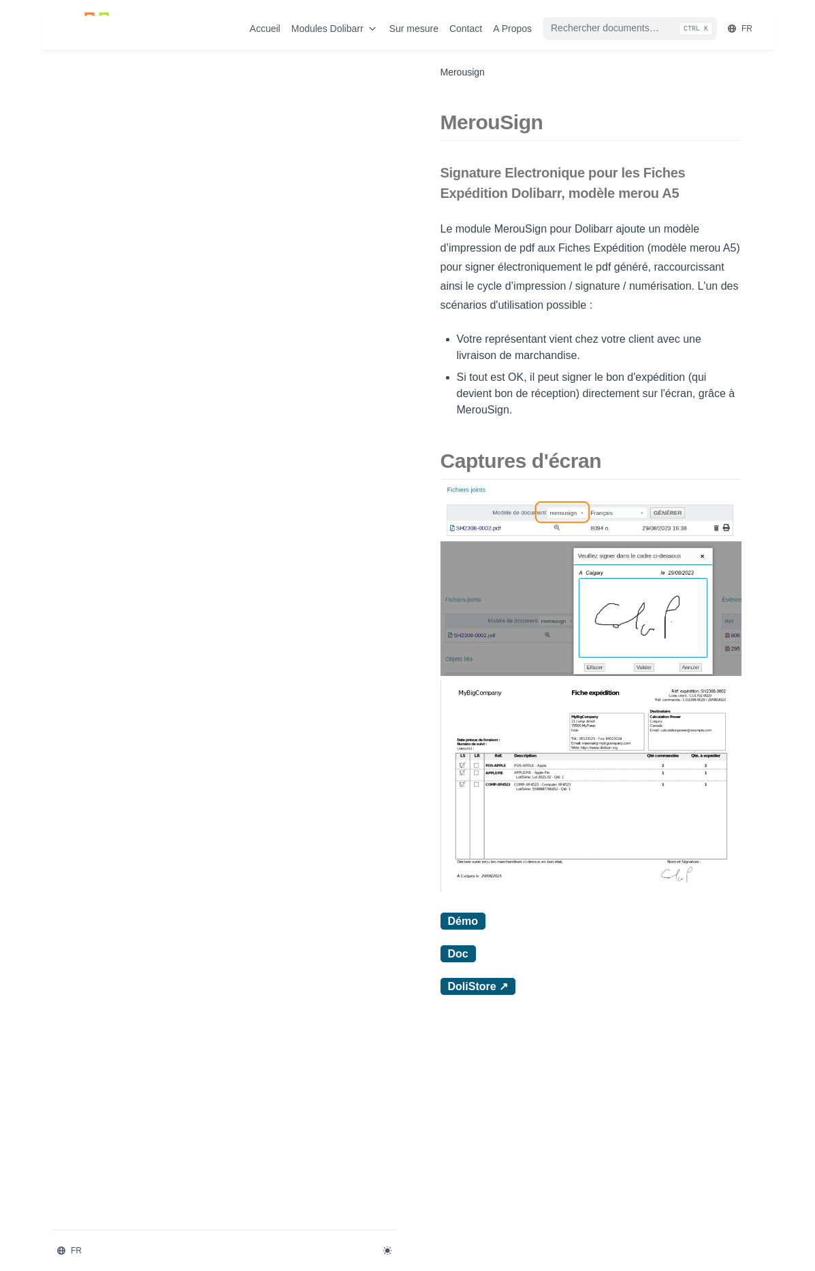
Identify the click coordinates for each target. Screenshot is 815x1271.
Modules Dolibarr (335, 28)
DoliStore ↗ (285, 1168)
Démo (270, 1103)
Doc (265, 1136)
